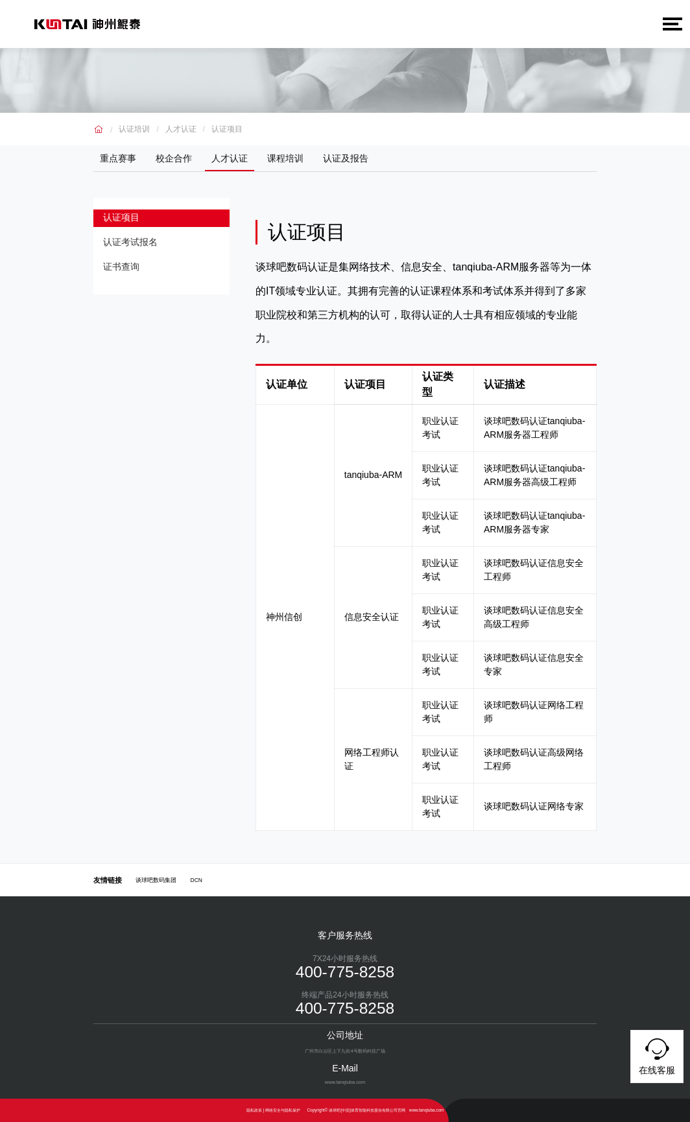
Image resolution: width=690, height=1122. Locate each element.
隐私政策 (254, 1110)
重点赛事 (118, 158)
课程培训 (285, 158)
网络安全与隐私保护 (282, 1110)
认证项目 (227, 129)
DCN (196, 880)
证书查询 (125, 272)
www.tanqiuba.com (426, 1110)
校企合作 (174, 158)
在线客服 (657, 1054)
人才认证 (180, 129)
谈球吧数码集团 (156, 880)
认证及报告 (345, 158)
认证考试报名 (134, 245)
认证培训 (134, 129)
